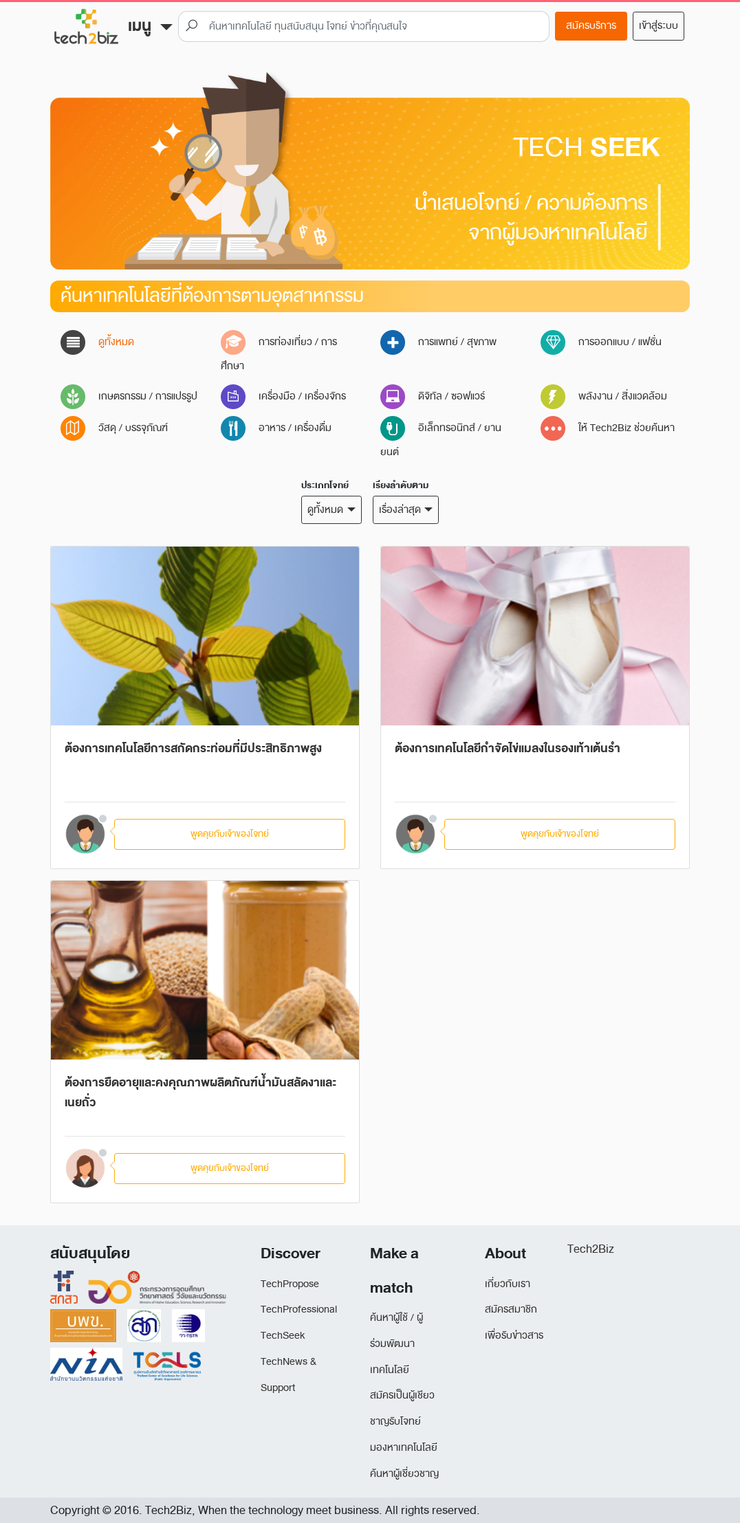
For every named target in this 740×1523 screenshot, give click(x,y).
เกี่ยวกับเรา (507, 1284)
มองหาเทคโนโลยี (403, 1447)
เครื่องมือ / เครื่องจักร (283, 396)
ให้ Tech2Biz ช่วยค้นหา (608, 428)
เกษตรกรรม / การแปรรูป (129, 396)
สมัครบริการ (591, 25)
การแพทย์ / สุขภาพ (438, 342)
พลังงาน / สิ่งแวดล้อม (604, 396)
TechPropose (290, 1284)
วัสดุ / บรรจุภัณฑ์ (114, 428)
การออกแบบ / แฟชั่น (601, 342)
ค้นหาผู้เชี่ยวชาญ (404, 1473)
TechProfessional (299, 1309)
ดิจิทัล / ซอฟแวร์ (432, 396)
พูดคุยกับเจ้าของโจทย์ (230, 834)
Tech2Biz (590, 1249)
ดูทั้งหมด (97, 342)
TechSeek (283, 1335)
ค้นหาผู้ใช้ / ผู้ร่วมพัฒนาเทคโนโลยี (396, 1344)
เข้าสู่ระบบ (658, 25)
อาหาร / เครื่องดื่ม (276, 428)
